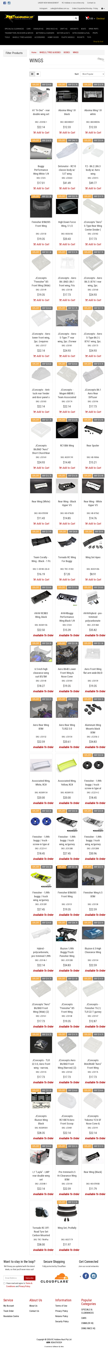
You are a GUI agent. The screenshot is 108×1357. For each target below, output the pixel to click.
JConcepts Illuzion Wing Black (41, 1119)
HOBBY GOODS (53, 37)
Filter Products (14, 53)
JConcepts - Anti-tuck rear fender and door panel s (41, 393)
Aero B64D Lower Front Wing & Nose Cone (67, 672)
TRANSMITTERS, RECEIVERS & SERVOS (19, 33)
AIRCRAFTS (74, 29)
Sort (77, 74)
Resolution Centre (11, 1316)
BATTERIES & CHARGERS (45, 33)
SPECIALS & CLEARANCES (14, 29)
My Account (8, 1305)
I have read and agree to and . (17, 1284)
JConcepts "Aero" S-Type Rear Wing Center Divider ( (93, 225)
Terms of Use (61, 1305)
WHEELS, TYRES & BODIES (22, 37)
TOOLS (7, 37)
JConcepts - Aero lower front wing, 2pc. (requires (41, 337)
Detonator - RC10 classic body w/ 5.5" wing (67, 170)
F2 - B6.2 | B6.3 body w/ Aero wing (93, 170)
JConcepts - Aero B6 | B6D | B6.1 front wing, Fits (67, 281)
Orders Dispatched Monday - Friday (85, 8)
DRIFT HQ (63, 29)
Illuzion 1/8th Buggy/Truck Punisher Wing (67, 952)
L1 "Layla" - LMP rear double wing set (41, 1175)
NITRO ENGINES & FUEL (81, 33)
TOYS (89, 37)
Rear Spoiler (93, 445)
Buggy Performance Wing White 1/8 (41, 170)
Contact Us (91, 3)
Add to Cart (41, 132)
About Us (33, 1305)
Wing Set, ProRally (67, 1227)
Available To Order (42, 635)
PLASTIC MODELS (67, 37)
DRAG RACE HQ (52, 29)
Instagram (43, 8)
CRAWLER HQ (38, 29)
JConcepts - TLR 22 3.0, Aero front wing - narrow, (41, 1064)
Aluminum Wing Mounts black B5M (93, 728)
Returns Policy (61, 1316)
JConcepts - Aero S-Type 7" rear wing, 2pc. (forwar (67, 337)
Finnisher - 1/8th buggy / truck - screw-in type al (93, 784)
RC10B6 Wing (67, 445)
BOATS (83, 29)
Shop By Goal (98, 41)
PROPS (95, 33)
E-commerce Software (51, 1347)
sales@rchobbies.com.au (59, 8)
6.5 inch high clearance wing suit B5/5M (41, 672)
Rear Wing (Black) (93, 1172)
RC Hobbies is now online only (73, 3)
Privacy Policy (24, 1286)
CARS (29, 29)
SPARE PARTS (93, 29)
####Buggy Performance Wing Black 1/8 (67, 617)
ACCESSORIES (40, 37)
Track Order (8, 1311)
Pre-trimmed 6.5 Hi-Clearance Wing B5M (66, 1175)
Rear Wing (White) (41, 501)
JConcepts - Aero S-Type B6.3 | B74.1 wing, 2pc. (93, 337)
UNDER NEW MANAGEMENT (48, 3)
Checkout (100, 18)
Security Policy (62, 1321)
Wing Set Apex (93, 557)
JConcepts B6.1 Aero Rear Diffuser (93, 393)
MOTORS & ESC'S (63, 33)
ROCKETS (80, 37)
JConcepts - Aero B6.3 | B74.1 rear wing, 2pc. (93, 281)
